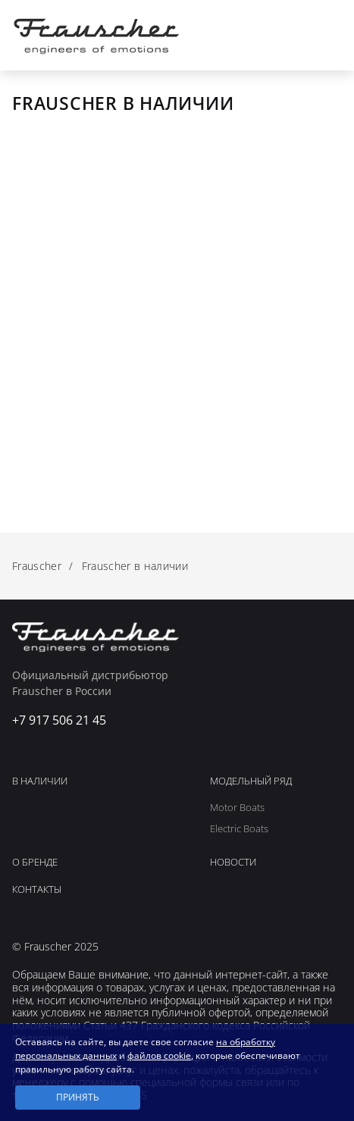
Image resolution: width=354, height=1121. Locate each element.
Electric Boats (239, 829)
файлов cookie (159, 1055)
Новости (233, 862)
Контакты (36, 890)
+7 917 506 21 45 (294, 35)
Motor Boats (237, 808)
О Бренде (35, 862)
